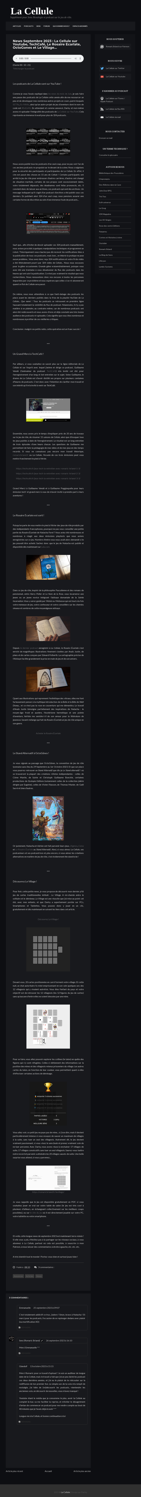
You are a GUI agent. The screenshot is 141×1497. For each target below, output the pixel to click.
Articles (17, 26)
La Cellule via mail (110, 117)
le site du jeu (36, 1212)
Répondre (26, 1328)
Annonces (18, 1276)
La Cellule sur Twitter (112, 68)
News (39, 1276)
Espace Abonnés (80, 26)
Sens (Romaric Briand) (29, 1340)
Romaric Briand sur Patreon (114, 46)
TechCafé (51, 371)
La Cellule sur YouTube (67, 111)
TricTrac (102, 196)
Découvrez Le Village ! (48, 919)
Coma (81, 845)
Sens (38, 26)
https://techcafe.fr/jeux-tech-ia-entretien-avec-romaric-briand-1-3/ (48, 468)
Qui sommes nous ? (61, 26)
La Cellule (32, 11)
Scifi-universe (105, 202)
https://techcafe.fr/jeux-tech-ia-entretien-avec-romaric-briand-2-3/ (48, 473)
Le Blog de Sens (106, 255)
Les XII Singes (105, 220)
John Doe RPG (105, 191)
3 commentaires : (46, 1267)
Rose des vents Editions (109, 226)
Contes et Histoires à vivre (110, 237)
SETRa (16, 104)
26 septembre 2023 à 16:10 (59, 1340)
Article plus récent (14, 1471)
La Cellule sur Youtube (112, 76)
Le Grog (102, 208)
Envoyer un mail (105, 138)
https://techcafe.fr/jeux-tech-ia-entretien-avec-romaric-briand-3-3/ (48, 478)
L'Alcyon (102, 261)
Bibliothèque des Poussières (111, 173)
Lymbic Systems (106, 266)
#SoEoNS (26, 108)
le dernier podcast (29, 648)
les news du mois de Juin (60, 93)
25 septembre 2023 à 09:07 (46, 1307)
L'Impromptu (104, 179)
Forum (47, 26)
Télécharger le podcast (23, 68)
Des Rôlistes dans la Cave (110, 185)
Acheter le (48, 733)
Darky (84, 1492)
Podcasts (28, 26)
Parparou (103, 231)
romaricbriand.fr (21, 455)
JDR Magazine (105, 214)
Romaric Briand (105, 249)
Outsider (103, 243)
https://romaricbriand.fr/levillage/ (48, 1192)
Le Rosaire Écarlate (24, 849)
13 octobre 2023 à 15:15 (42, 1366)
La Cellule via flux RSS (112, 109)
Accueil (48, 1471)
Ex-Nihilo (24, 104)
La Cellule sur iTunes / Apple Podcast (112, 100)
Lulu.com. (45, 546)
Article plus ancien (82, 1471)
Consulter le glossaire (108, 155)
